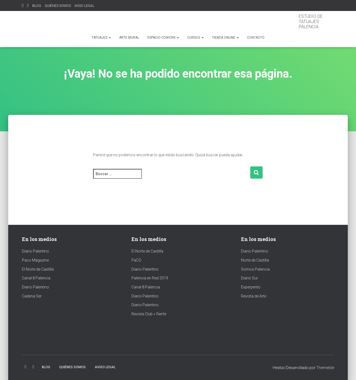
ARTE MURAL (129, 37)
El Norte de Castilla (38, 269)
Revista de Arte (253, 296)
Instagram (23, 6)
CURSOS (195, 37)
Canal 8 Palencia (36, 278)
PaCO (136, 260)
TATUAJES (101, 37)
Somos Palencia (255, 269)
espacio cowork (163, 37)
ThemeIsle (325, 367)
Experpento (250, 287)
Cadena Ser (32, 296)
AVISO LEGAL (84, 6)
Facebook (28, 6)
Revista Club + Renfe (148, 314)
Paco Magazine (35, 260)
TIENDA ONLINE (225, 37)
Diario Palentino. (145, 305)
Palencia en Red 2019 (149, 278)
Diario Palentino (35, 251)
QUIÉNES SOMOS (58, 6)
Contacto (256, 37)
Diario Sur (249, 278)
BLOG (36, 6)
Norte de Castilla (255, 260)
